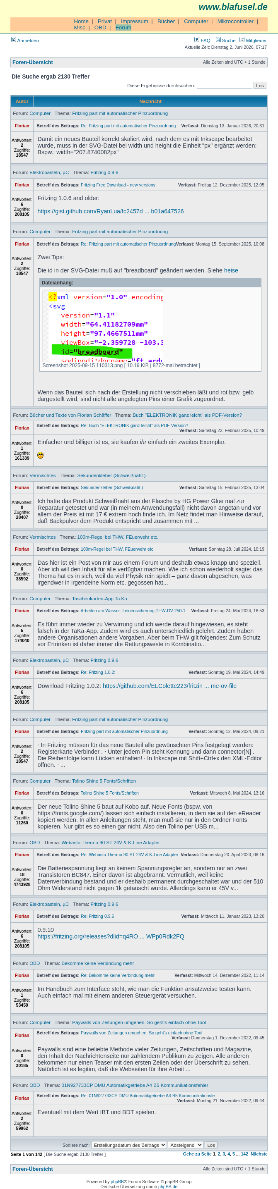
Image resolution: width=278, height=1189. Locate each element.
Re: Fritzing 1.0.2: (98, 672)
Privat (105, 21)
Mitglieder (253, 40)
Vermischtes (42, 475)
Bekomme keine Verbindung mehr (97, 963)
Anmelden (25, 40)
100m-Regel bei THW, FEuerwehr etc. (118, 537)
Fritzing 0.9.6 (104, 172)
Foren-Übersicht (32, 62)
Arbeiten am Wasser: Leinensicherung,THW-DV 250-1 (132, 610)
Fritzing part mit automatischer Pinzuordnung (120, 113)
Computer (196, 21)
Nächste (259, 1153)
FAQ (202, 40)
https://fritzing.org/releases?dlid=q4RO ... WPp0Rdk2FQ (110, 936)
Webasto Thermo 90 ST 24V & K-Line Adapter (110, 842)
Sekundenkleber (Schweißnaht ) (111, 475)
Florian (22, 125)
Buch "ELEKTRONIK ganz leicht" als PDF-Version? (187, 415)
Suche (226, 40)
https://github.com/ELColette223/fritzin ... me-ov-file (170, 686)
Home (81, 21)
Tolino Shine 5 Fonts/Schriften (104, 780)
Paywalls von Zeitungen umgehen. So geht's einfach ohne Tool (139, 1022)
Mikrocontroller (236, 21)
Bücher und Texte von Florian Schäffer (70, 415)
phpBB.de (167, 1186)
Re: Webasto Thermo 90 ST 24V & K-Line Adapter (129, 854)
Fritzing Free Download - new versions (118, 184)
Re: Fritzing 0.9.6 (97, 916)
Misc (79, 27)
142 (244, 1153)
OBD (100, 27)
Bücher (166, 21)
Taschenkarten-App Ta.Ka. (100, 598)
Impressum (134, 21)
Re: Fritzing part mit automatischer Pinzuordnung (128, 125)
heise (231, 270)
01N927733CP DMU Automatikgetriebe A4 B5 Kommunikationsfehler (134, 1085)
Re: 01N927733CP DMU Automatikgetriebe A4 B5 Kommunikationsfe (148, 1095)
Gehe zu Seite (197, 1153)
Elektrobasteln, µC (49, 172)
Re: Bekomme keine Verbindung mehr (118, 975)
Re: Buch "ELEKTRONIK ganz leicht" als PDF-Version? (134, 425)
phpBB (117, 1181)
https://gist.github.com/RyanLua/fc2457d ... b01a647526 (110, 211)
